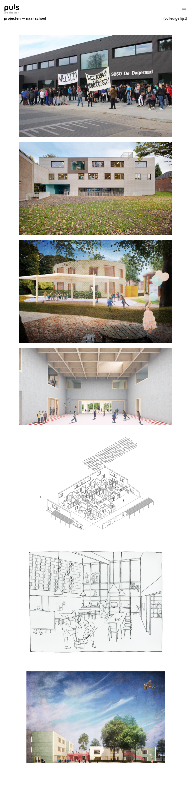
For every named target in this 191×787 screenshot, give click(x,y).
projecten (12, 18)
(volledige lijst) (175, 18)
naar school (36, 18)
